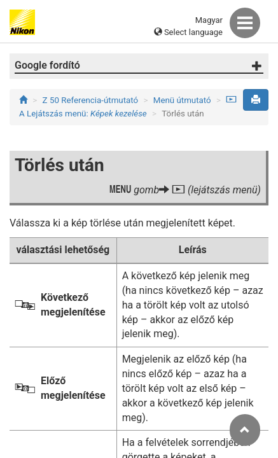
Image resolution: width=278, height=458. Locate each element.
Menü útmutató (182, 100)
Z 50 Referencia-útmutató (91, 100)
